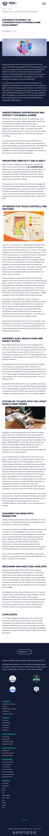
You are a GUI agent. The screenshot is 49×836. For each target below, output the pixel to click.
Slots (3, 800)
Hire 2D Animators (7, 769)
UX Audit (4, 706)
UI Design (5, 718)
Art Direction (5, 720)
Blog (10, 8)
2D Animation (5, 736)
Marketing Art (5, 739)
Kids (3, 807)
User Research (6, 711)
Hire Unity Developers (8, 772)
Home (3, 8)
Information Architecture (8, 704)
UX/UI (3, 790)
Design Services (8, 748)
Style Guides (5, 727)
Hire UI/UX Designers (7, 762)
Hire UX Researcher (7, 776)
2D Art (4, 788)
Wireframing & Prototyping (9, 709)
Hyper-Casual (6, 798)
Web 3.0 (4, 802)
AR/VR (3, 805)
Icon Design (5, 783)
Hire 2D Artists (6, 767)
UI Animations (6, 725)
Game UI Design (6, 722)
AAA (3, 793)
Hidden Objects (6, 795)
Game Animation (9, 734)
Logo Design (5, 785)
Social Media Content (8, 741)
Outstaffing (7, 759)
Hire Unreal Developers (8, 774)
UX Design (6, 701)
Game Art (6, 781)
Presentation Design (7, 744)
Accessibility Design (7, 713)
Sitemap (24, 819)
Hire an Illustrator (6, 764)
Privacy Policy (37, 829)
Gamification (5, 730)
